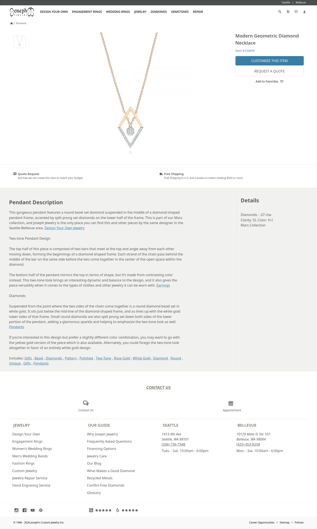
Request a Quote (269, 71)
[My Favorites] (296, 11)
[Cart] (288, 11)
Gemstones (180, 12)
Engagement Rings (87, 12)
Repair (198, 12)
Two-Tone (103, 358)
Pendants (16, 327)
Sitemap (284, 522)
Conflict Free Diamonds (105, 485)
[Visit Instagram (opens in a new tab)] (17, 510)
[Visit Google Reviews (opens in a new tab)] (101, 510)
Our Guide (99, 425)
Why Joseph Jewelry (102, 434)
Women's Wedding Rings (32, 448)
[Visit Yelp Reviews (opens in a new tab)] (128, 510)
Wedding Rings (118, 12)
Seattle (170, 425)
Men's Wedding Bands (30, 456)
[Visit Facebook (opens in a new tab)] (26, 510)
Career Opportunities (262, 522)
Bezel (39, 358)
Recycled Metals (100, 478)
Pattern (71, 358)
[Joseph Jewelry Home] (11, 23)
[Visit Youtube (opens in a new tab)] (34, 510)
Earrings (163, 285)
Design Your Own (54, 12)
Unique (15, 363)
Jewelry (140, 12)
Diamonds (159, 12)
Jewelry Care (97, 456)
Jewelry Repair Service (29, 478)
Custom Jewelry (24, 470)
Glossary (94, 492)
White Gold (141, 358)
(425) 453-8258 (248, 444)
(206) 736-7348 (173, 444)
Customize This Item (269, 60)
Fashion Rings (23, 463)
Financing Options (101, 448)
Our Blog (94, 463)
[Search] (279, 11)
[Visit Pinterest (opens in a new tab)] (42, 510)
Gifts (28, 358)
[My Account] (304, 11)
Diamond (160, 358)
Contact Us (158, 387)
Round (176, 358)
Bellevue (247, 425)
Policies (299, 522)
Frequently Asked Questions (109, 441)
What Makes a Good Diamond (111, 470)
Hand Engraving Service (31, 485)
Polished (86, 358)
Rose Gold (122, 358)
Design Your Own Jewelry (64, 228)
